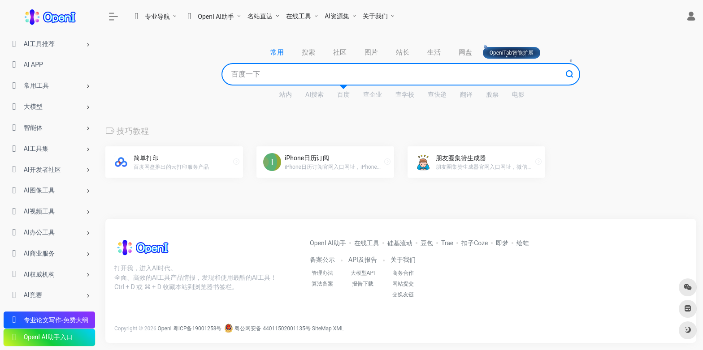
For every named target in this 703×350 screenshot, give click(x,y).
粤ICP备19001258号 (197, 328)
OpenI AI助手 (328, 243)
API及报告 (362, 259)
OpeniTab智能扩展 (512, 53)
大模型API (363, 273)
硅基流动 (399, 243)
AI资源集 (337, 16)
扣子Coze (474, 243)
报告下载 (362, 284)
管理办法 (322, 273)
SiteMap (322, 328)
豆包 (427, 243)
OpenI (165, 328)
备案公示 (322, 259)
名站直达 (260, 16)
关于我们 (375, 16)
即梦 (502, 243)
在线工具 (298, 16)
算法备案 (322, 284)
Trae (447, 243)
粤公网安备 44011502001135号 (267, 328)
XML (338, 328)
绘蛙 (522, 243)
